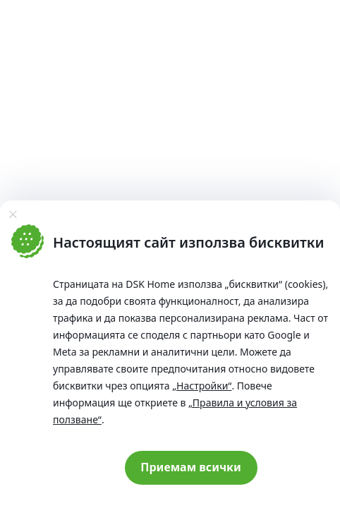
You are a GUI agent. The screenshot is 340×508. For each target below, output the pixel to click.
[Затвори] (12, 214)
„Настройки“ (201, 385)
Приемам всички (190, 467)
